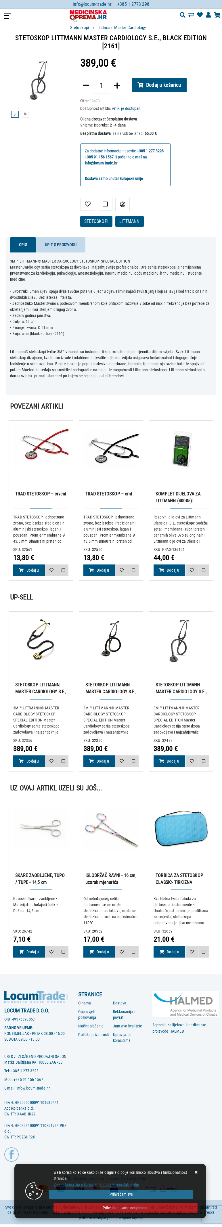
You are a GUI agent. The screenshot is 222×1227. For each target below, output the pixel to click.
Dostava (119, 1003)
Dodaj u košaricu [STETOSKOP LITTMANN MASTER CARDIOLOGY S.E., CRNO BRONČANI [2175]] (29, 763)
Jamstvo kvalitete (127, 1026)
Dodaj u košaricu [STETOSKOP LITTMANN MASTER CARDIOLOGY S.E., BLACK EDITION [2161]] (169, 763)
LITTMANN (129, 221)
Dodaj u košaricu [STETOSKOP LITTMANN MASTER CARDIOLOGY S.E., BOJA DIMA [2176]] (99, 763)
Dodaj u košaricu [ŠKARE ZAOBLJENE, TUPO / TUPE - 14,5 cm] (29, 954)
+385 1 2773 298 (133, 4)
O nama (84, 1003)
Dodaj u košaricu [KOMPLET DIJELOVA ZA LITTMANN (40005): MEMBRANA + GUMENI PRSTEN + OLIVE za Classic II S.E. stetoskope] (169, 572)
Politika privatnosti (93, 1034)
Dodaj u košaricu (159, 85)
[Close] (121, 1194)
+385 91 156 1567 (99, 157)
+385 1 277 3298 (150, 151)
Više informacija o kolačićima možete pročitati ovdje (96, 1184)
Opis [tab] (23, 244)
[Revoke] (125, 1208)
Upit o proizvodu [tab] (60, 244)
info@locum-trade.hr (92, 4)
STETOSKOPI (96, 221)
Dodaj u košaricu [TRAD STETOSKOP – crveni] (29, 572)
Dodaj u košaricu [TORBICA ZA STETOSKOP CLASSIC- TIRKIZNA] (169, 954)
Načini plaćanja (91, 1026)
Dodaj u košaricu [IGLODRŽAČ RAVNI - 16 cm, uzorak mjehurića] (99, 954)
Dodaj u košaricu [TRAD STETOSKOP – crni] (99, 572)
